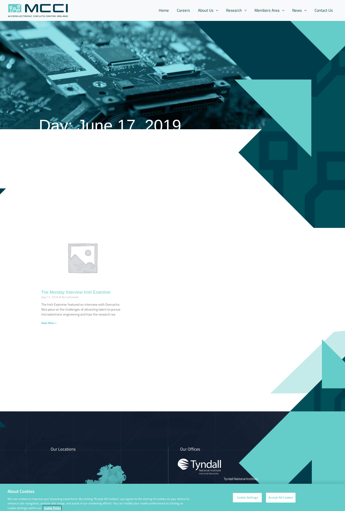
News (297, 10)
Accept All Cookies (281, 500)
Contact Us (324, 10)
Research (234, 10)
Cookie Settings (247, 500)
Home (164, 10)
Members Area (267, 10)
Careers (183, 10)
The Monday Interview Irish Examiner (76, 292)
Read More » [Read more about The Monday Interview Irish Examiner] (49, 323)
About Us (205, 10)
